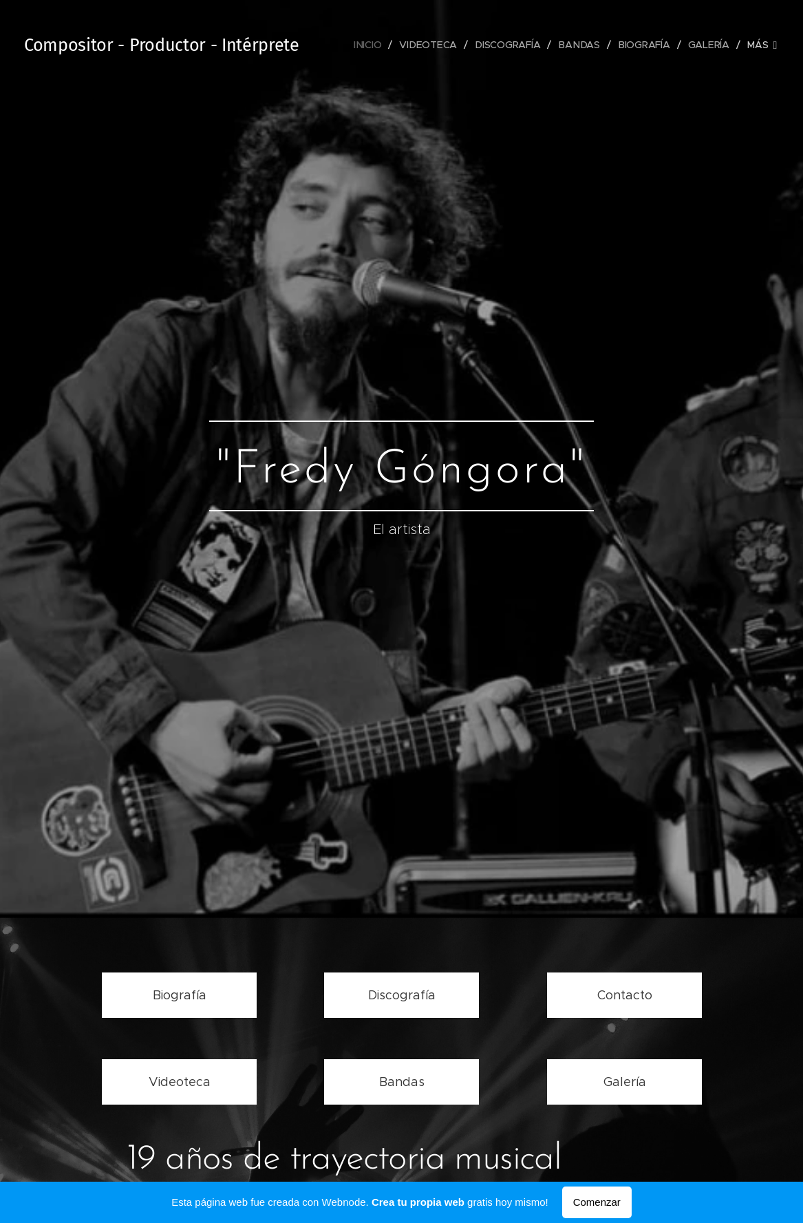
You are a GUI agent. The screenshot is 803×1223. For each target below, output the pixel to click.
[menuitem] (372, 45)
